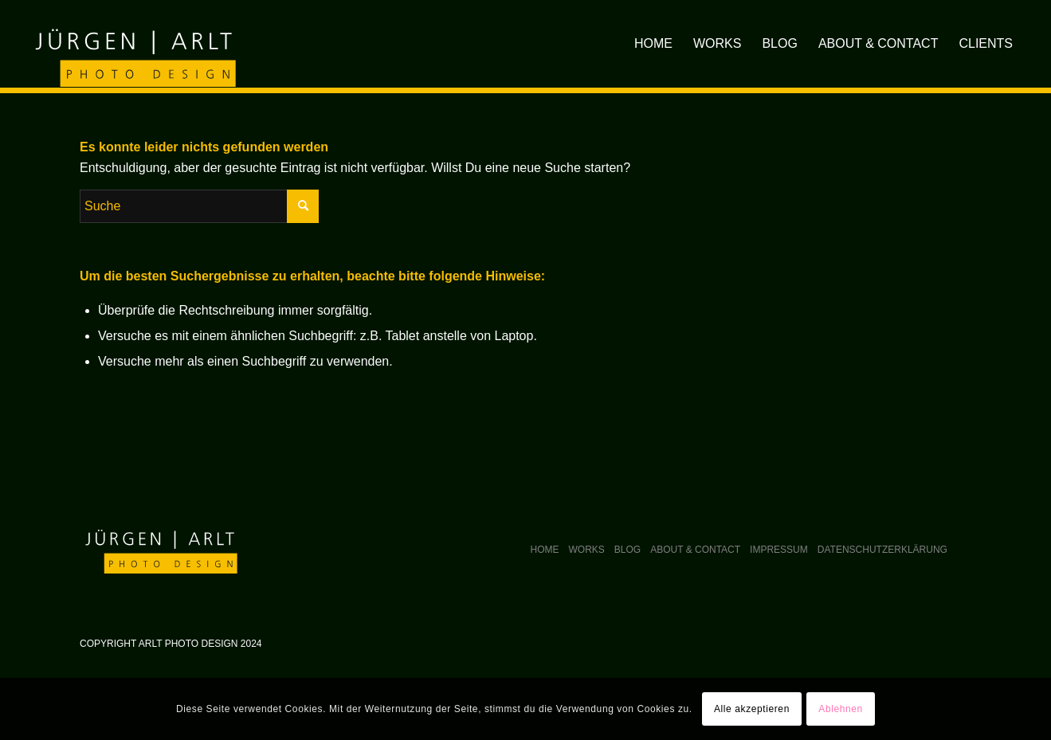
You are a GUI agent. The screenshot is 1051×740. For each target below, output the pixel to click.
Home (545, 549)
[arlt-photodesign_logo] (133, 43)
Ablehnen (840, 709)
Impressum (779, 549)
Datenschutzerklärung (882, 549)
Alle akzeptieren (752, 709)
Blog (627, 549)
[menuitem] (653, 44)
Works (587, 549)
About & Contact (695, 549)
